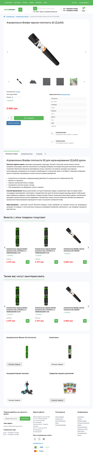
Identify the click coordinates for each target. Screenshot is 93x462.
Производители (82, 433)
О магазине (8, 2)
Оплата (24, 2)
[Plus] (12, 117)
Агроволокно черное (22, 16)
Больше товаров (14, 364)
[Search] (35, 8)
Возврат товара (81, 421)
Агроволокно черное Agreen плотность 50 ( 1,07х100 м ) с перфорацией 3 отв (45, 251)
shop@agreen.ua (38, 443)
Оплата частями (13, 123)
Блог (45, 2)
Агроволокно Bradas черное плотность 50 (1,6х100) (74, 250)
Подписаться (25, 418)
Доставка (17, 2)
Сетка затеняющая (60, 425)
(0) (12, 97)
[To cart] (27, 262)
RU (73, 2)
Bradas (18, 91)
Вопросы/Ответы (82, 427)
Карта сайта (80, 431)
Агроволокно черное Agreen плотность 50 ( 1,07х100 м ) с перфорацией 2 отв (16, 251)
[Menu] (20, 10)
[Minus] (12, 119)
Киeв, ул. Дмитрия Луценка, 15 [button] (48, 11)
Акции (31, 2)
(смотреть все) (65, 94)
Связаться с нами (82, 429)
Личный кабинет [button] (84, 2)
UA (76, 2)
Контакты (38, 2)
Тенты (57, 423)
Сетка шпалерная (60, 421)
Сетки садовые (59, 417)
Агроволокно (10, 16)
